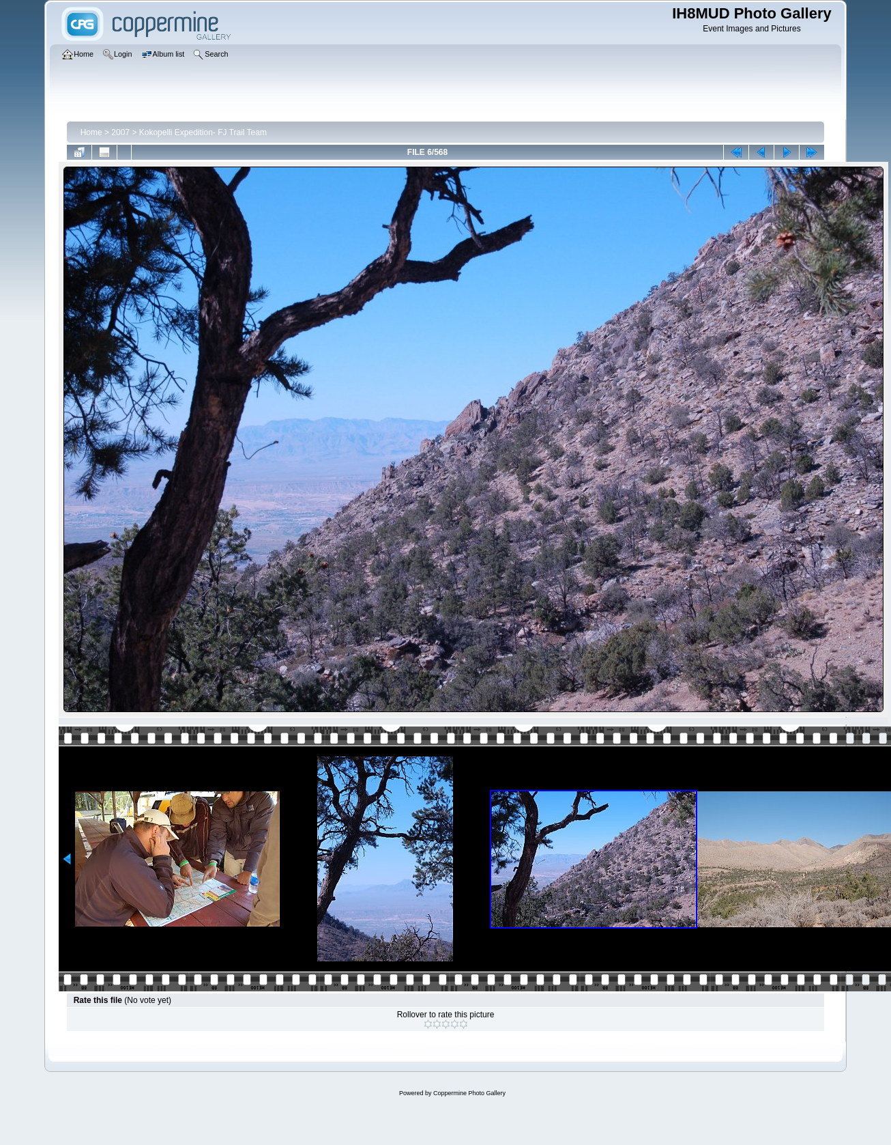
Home (91, 132)
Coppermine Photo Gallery (469, 1093)
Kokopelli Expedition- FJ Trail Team (203, 132)
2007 (120, 132)
